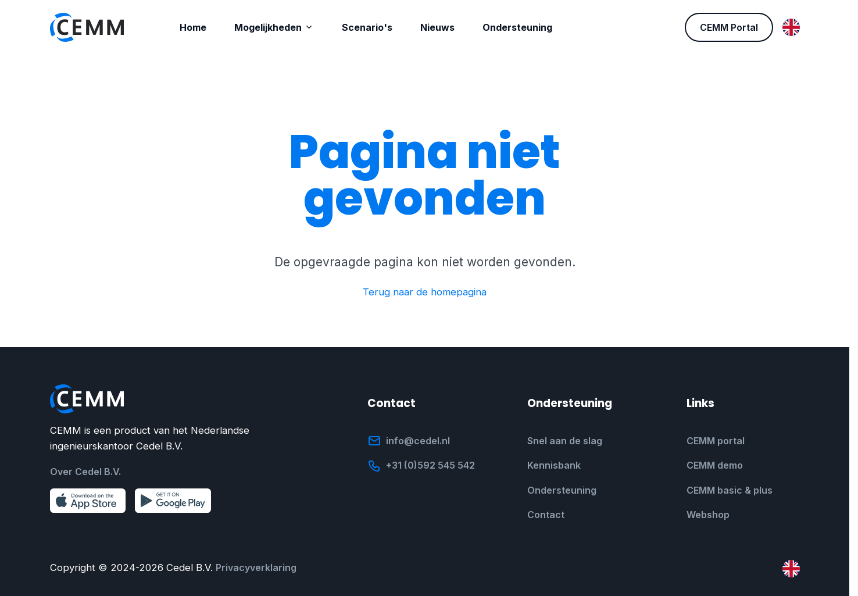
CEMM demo (715, 465)
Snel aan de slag (564, 441)
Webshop (708, 514)
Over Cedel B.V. (85, 471)
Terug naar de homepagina (425, 292)
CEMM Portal (729, 27)
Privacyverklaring (256, 567)
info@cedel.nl (418, 441)
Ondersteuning (561, 490)
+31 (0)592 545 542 (430, 465)
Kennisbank (554, 465)
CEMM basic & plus (730, 490)
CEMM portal (716, 441)
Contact (545, 514)
